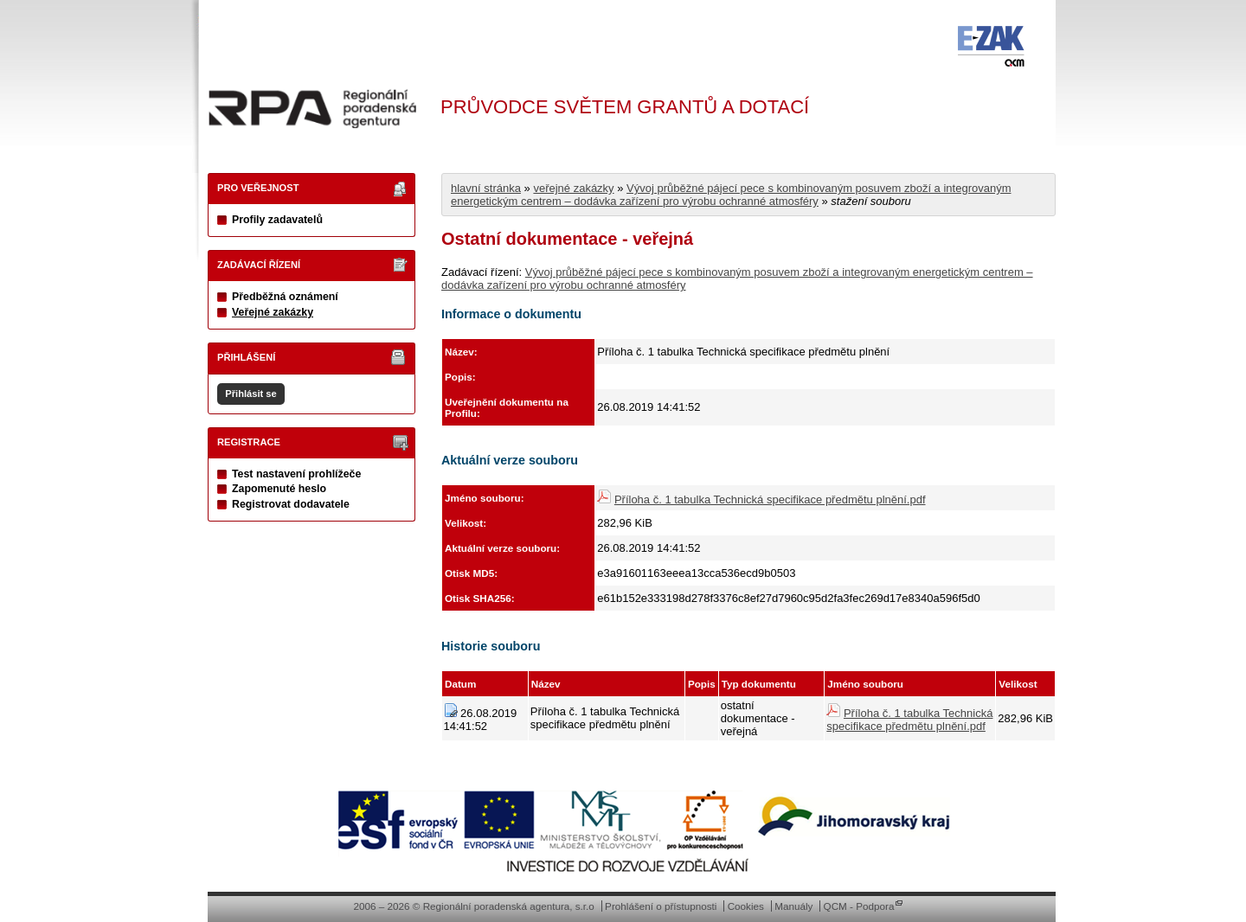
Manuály (793, 906)
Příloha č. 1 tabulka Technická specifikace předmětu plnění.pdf (770, 499)
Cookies (746, 906)
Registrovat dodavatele (291, 504)
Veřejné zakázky (272, 312)
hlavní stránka (486, 188)
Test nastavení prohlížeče (296, 474)
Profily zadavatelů (277, 220)
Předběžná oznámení (285, 297)
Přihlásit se (250, 393)
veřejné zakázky (573, 188)
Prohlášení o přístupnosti (660, 906)
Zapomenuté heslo (279, 489)
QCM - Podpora (859, 906)
